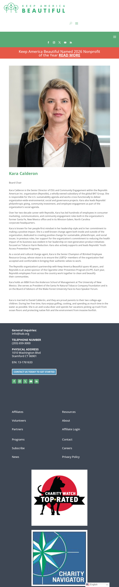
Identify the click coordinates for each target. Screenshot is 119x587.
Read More (69, 55)
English (91, 584)
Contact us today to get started (34, 371)
